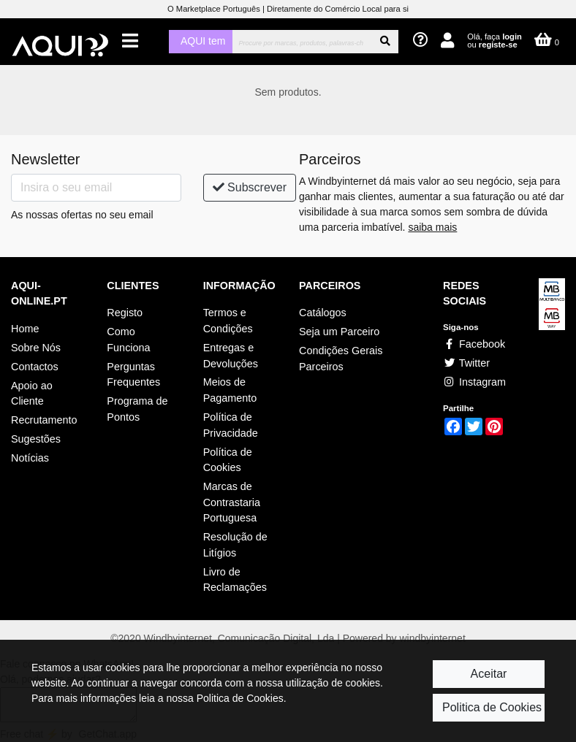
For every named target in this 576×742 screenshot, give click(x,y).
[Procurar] (302, 41)
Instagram (474, 382)
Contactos (34, 366)
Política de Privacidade (230, 425)
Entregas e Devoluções (230, 356)
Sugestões (36, 439)
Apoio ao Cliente (32, 394)
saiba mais (432, 227)
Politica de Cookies (492, 707)
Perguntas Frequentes (133, 375)
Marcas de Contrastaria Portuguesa (231, 502)
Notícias (30, 458)
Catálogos (322, 312)
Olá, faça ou (494, 40)
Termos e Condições (228, 320)
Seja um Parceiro (339, 331)
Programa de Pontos (137, 409)
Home (25, 328)
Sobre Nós (36, 347)
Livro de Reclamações (235, 580)
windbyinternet (433, 638)
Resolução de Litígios (235, 545)
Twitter (466, 363)
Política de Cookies (227, 460)
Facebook (474, 344)
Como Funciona (128, 339)
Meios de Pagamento (230, 390)
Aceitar (489, 674)
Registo (125, 312)
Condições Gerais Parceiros (340, 358)
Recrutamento (44, 420)
